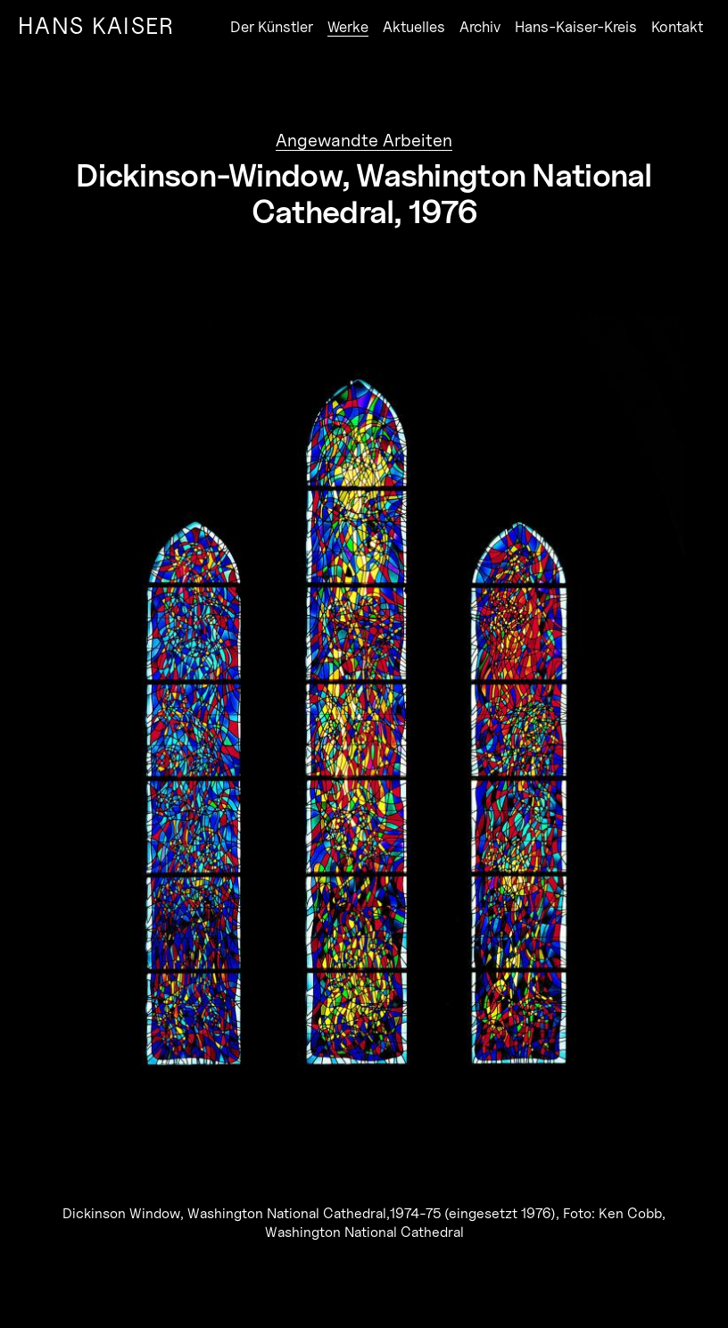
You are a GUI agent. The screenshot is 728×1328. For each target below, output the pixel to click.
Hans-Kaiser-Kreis (576, 27)
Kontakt (677, 27)
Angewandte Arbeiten (364, 140)
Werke (347, 27)
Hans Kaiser (96, 25)
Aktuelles (414, 27)
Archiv (479, 27)
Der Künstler (271, 27)
